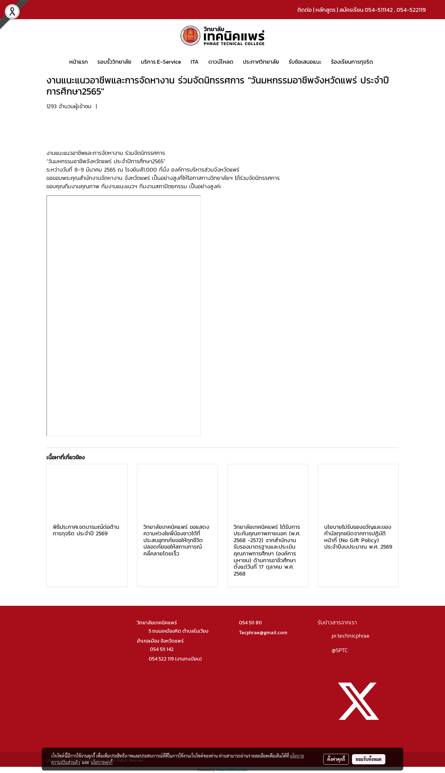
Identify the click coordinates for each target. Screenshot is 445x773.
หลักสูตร (326, 10)
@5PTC (340, 650)
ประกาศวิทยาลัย (261, 61)
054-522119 (411, 10)
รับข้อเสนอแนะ (305, 61)
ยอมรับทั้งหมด (369, 759)
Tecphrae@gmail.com (263, 632)
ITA (195, 61)
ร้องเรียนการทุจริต (352, 61)
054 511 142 (162, 649)
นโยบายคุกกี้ (101, 762)
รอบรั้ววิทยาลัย (114, 61)
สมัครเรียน (351, 10)
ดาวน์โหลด (220, 61)
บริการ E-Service (161, 61)
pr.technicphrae (351, 635)
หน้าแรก (78, 61)
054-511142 (379, 10)
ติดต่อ (304, 10)
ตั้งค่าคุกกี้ (336, 759)
